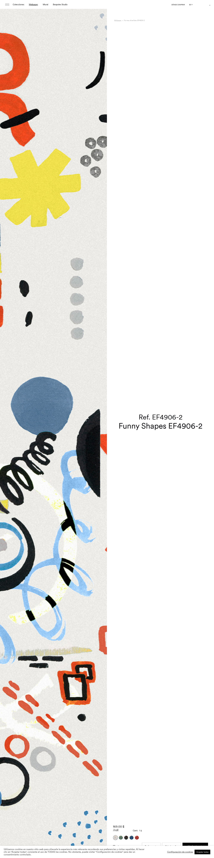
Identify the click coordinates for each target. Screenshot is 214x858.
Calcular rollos (171, 814)
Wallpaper (33, 4)
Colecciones (18, 4)
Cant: (135, 798)
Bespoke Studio (60, 4)
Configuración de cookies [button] (180, 852)
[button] (101, 436)
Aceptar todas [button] (202, 852)
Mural (45, 4)
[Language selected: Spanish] (190, 4)
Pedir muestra (151, 814)
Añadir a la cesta (195, 814)
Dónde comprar (178, 4)
